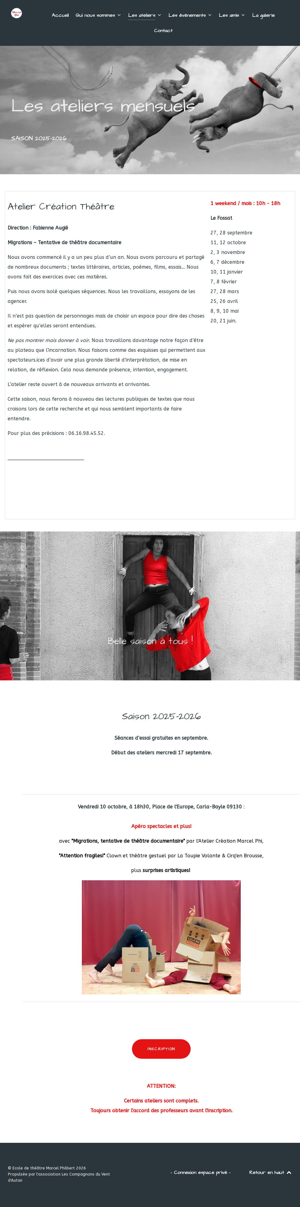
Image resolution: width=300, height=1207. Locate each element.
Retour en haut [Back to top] (270, 1172)
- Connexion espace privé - (200, 1172)
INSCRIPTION (161, 1049)
